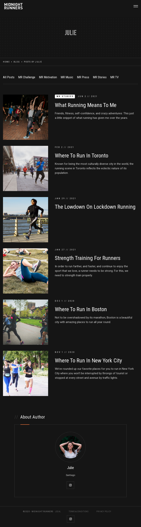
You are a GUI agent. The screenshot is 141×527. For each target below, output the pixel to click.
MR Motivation (48, 77)
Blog (17, 62)
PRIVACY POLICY (103, 512)
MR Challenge (26, 77)
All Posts (8, 77)
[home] (14, 6)
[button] (136, 6)
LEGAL (58, 512)
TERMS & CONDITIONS (79, 512)
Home (6, 62)
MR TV (114, 77)
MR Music (67, 77)
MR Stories (100, 77)
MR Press (83, 77)
